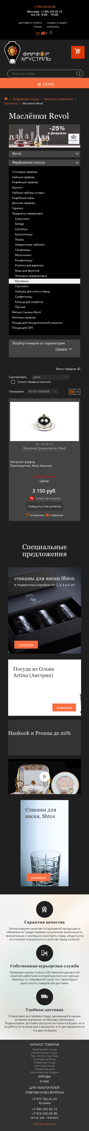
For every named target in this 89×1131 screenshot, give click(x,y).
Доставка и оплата (30, 22)
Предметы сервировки (58, 99)
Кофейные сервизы (25, 182)
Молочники (23, 255)
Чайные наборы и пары (28, 193)
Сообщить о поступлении (44, 506)
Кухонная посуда (44, 1065)
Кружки (17, 187)
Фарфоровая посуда (26, 99)
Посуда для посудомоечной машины (37, 323)
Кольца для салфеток (29, 302)
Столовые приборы (44, 1059)
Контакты (53, 26)
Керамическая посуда (44, 1052)
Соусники (21, 286)
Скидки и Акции (57, 22)
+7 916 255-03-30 (44, 7)
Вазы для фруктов (27, 271)
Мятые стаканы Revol (26, 312)
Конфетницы (24, 260)
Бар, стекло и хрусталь (44, 1055)
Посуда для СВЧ (22, 328)
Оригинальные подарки (44, 1072)
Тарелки (17, 208)
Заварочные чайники (30, 244)
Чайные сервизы (23, 177)
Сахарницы (23, 250)
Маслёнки (11, 103)
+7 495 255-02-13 (51, 12)
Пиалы (19, 239)
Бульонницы (24, 234)
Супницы (21, 229)
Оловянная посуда (44, 1062)
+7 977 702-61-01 (44, 1099)
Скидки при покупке (48, 498)
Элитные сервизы (24, 317)
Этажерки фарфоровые (31, 276)
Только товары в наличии (31, 381)
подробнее (26, 645)
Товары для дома (45, 1069)
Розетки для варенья (29, 265)
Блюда (19, 224)
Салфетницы (23, 297)
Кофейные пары (23, 198)
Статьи (37, 26)
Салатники (22, 219)
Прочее (20, 307)
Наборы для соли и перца (32, 291)
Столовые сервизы (24, 172)
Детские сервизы (23, 203)
